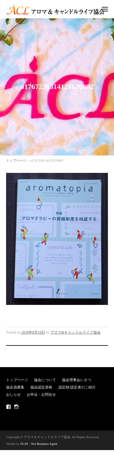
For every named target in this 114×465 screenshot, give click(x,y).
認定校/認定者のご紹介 (77, 387)
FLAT (24, 443)
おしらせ (13, 394)
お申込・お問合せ (41, 394)
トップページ (16, 160)
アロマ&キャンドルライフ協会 (75, 332)
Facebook (8, 406)
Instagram (16, 406)
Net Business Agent (44, 443)
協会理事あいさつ (76, 380)
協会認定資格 (41, 387)
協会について (45, 380)
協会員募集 (15, 387)
